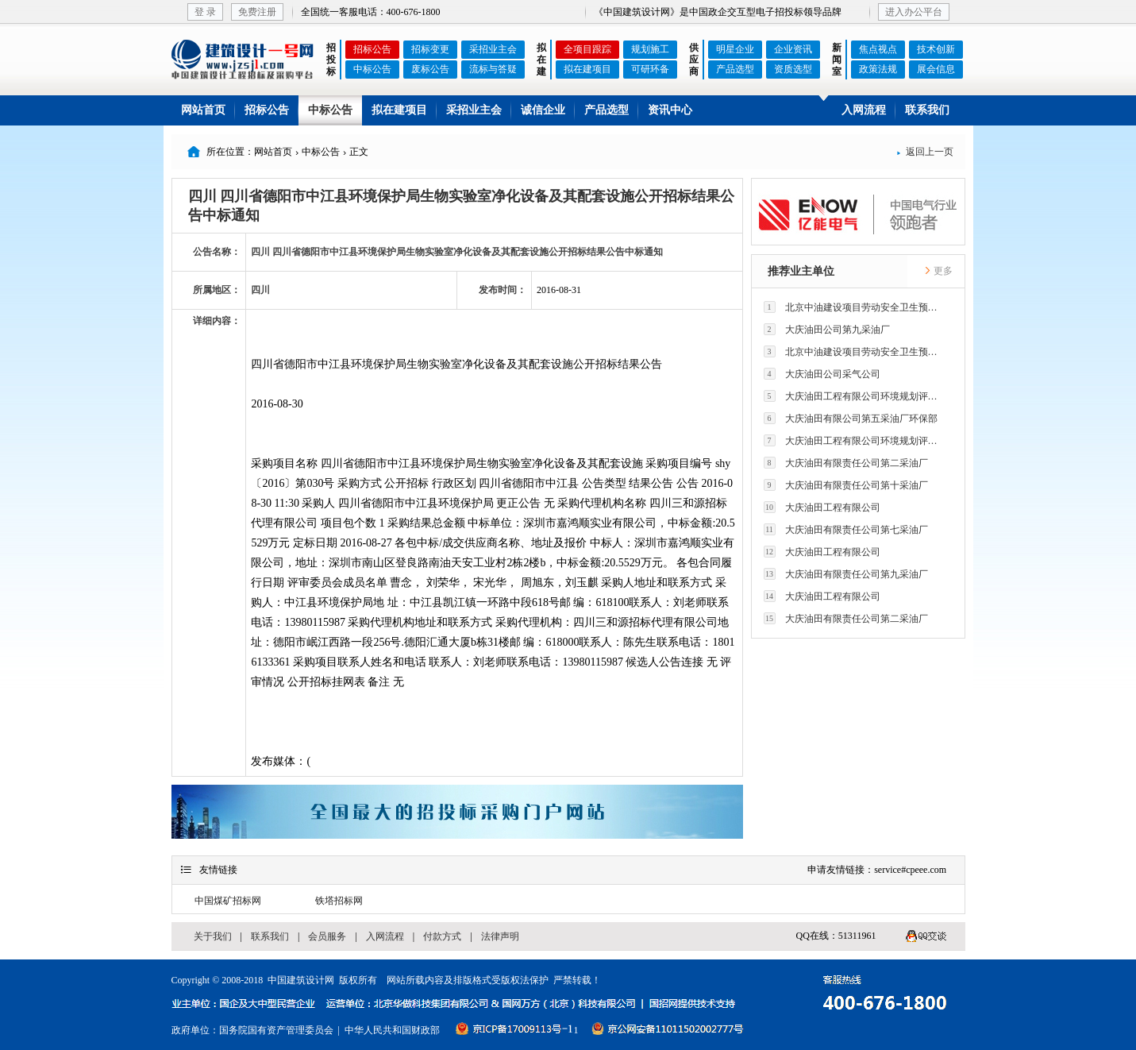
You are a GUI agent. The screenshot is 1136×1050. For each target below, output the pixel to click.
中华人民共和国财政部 (392, 1030)
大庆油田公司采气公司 (822, 374)
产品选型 (735, 69)
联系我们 (927, 110)
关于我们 (213, 936)
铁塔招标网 (339, 900)
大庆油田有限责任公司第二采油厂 (846, 463)
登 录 (205, 11)
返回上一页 (924, 151)
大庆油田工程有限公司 (822, 507)
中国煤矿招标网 (227, 900)
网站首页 (203, 110)
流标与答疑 (493, 69)
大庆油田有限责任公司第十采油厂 (846, 485)
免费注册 (257, 11)
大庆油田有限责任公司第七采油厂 (846, 529)
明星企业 (735, 49)
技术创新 (936, 49)
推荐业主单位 (801, 271)
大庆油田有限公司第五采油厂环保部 (851, 418)
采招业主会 (493, 49)
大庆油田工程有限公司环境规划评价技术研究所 (855, 396)
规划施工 (650, 49)
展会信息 (936, 69)
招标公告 (372, 49)
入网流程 (863, 110)
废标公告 (430, 69)
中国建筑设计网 (301, 980)
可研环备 (650, 69)
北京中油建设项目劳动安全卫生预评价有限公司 (855, 307)
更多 (938, 270)
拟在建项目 (587, 69)
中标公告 (372, 69)
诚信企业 (543, 110)
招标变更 (430, 49)
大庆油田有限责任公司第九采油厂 (846, 574)
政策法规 (878, 69)
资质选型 (793, 69)
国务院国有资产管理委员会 (276, 1030)
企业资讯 (793, 49)
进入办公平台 (913, 11)
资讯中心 (670, 110)
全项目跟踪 (587, 49)
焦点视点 (878, 49)
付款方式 (442, 936)
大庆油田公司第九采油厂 (827, 329)
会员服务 (327, 936)
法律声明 (500, 936)
